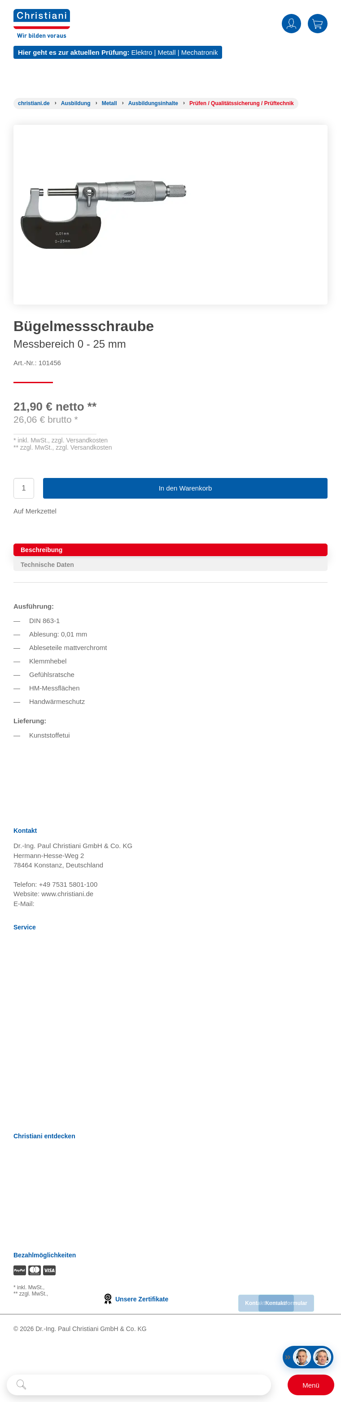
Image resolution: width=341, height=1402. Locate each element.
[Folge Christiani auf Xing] (77, 1355)
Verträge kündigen (40, 1022)
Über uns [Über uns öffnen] (27, 1219)
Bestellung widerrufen (45, 1111)
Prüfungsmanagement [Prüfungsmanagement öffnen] (46, 1174)
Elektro (142, 52)
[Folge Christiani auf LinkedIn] (35, 1355)
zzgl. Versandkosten (80, 440)
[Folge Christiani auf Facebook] (17, 1355)
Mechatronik (199, 52)
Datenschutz (32, 999)
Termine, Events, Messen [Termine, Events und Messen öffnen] (51, 1186)
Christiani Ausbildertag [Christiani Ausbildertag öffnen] (46, 1197)
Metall (166, 52)
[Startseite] (34, 103)
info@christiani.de (63, 903)
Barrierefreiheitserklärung (51, 1066)
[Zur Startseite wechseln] (41, 14)
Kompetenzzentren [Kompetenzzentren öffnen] (41, 1163)
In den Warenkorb (185, 488)
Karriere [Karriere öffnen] (25, 1152)
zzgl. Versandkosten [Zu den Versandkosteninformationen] (70, 1287)
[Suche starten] (21, 1385)
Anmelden (291, 23)
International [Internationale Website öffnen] (32, 1208)
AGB (20, 965)
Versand (25, 954)
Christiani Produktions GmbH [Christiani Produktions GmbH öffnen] (56, 1230)
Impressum (30, 1010)
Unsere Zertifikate (135, 1299)
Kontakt (24, 1078)
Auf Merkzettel (35, 511)
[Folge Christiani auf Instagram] (96, 1355)
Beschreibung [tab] (41, 549)
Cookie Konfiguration (44, 1033)
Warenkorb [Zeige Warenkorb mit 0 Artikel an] (318, 23)
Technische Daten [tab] (47, 564)
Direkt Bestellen (37, 1089)
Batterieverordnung (42, 1044)
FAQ (20, 1100)
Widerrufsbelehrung (42, 977)
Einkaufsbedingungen (45, 1055)
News (22, 943)
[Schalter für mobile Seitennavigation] (311, 1385)
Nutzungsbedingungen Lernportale (65, 988)
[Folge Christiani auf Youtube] (56, 1355)
